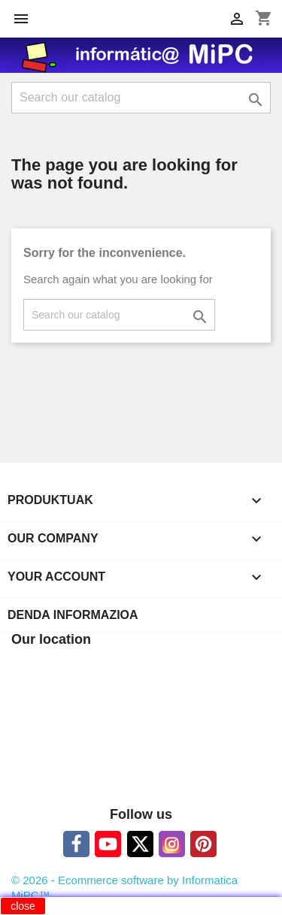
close (23, 906)
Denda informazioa (73, 614)
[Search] (141, 97)
